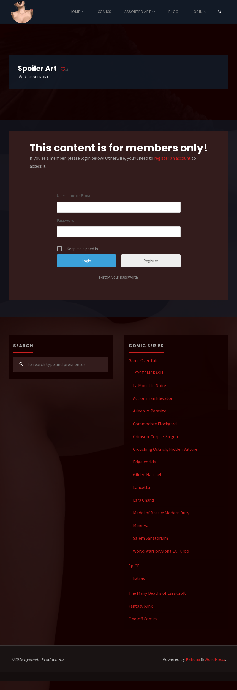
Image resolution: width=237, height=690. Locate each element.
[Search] (219, 11)
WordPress (215, 659)
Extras (139, 578)
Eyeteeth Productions (22, 12)
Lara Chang (143, 500)
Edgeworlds (144, 461)
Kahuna (192, 659)
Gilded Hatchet (147, 474)
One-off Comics (143, 618)
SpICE (134, 566)
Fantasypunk (141, 606)
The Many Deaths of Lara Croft (157, 593)
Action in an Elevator (153, 398)
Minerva (140, 525)
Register (150, 260)
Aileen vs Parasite (149, 411)
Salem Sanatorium (150, 538)
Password (66, 220)
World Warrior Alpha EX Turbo (161, 551)
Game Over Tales (144, 360)
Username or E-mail (74, 195)
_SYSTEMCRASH (148, 373)
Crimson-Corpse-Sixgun (155, 436)
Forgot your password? (118, 277)
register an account (172, 158)
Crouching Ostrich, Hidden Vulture (165, 449)
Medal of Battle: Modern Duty (161, 512)
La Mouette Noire (149, 385)
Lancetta (141, 487)
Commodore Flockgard (155, 424)
